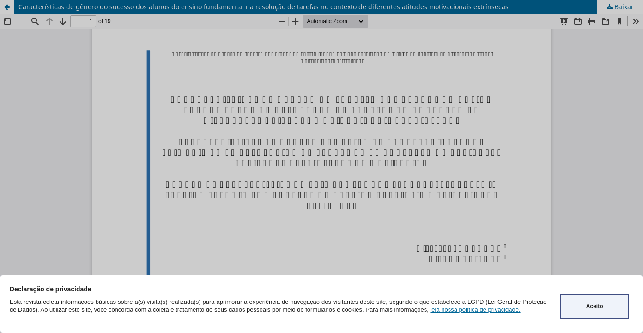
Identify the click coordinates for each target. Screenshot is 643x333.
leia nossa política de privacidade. (475, 309)
